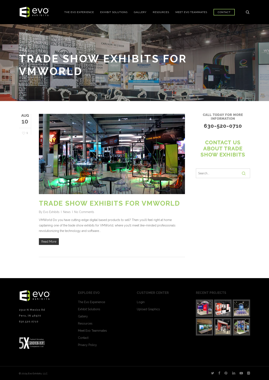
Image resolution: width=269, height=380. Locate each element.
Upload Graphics (148, 309)
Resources (85, 323)
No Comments (84, 212)
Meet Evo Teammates (92, 330)
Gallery (83, 316)
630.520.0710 (28, 321)
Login (141, 302)
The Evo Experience (91, 302)
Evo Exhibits (51, 212)
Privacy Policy (87, 345)
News (67, 212)
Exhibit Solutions (89, 309)
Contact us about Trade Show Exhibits (222, 149)
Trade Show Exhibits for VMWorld (109, 203)
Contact (83, 337)
